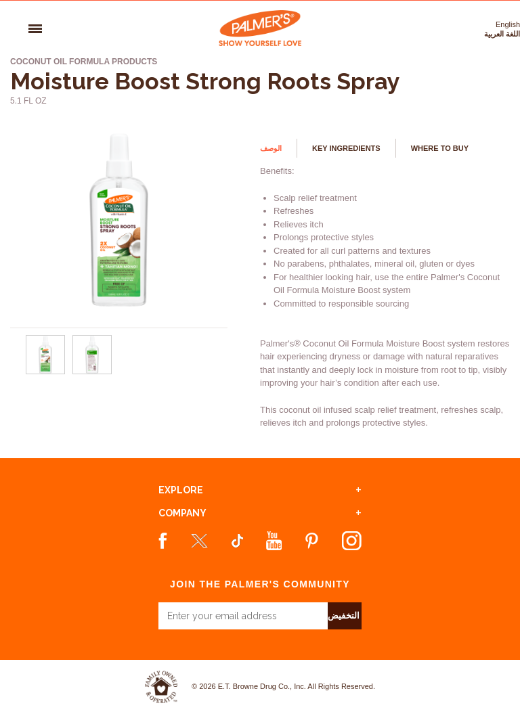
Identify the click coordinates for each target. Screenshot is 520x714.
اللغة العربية (502, 34)
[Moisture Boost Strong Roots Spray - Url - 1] (92, 371)
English (508, 24)
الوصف (271, 148)
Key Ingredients (346, 148)
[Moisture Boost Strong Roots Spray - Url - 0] (45, 371)
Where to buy (440, 148)
